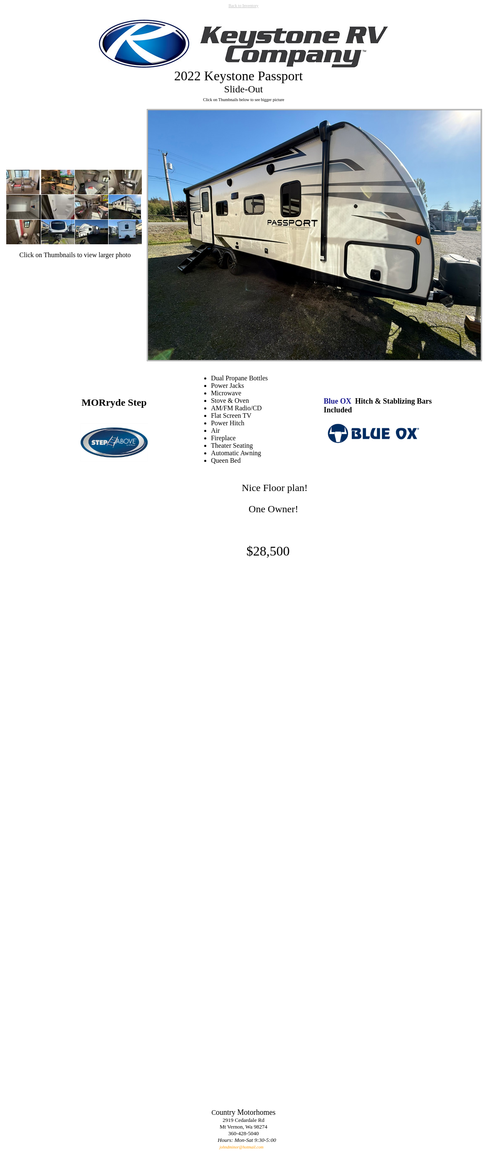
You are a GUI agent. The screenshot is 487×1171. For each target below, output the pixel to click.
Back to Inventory (243, 5)
